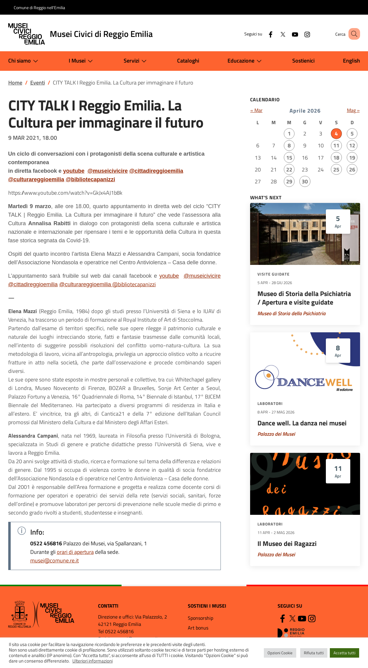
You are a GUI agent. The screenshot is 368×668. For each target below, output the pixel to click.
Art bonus (198, 627)
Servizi (136, 61)
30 (305, 181)
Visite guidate (273, 274)
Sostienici (303, 60)
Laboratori (270, 403)
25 (336, 169)
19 (352, 157)
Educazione (246, 61)
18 (336, 157)
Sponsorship (200, 618)
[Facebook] (263, 34)
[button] (352, 34)
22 (289, 169)
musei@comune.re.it (54, 560)
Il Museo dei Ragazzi (287, 543)
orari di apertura (75, 552)
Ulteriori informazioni (92, 660)
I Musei (82, 61)
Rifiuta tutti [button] (314, 653)
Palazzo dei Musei (276, 434)
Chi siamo (24, 61)
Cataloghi (188, 60)
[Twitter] (275, 34)
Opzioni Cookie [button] (280, 653)
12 (352, 145)
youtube (74, 171)
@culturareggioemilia (36, 179)
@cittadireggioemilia (156, 171)
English (351, 60)
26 (352, 169)
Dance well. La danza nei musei (302, 423)
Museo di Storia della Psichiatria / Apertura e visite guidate (304, 298)
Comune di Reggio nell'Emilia (39, 7)
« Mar (256, 110)
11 (336, 145)
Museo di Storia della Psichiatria (291, 313)
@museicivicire (108, 171)
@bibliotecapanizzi (90, 179)
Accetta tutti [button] (344, 653)
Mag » (353, 110)
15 (289, 157)
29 (289, 181)
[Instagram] (300, 34)
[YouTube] (288, 34)
